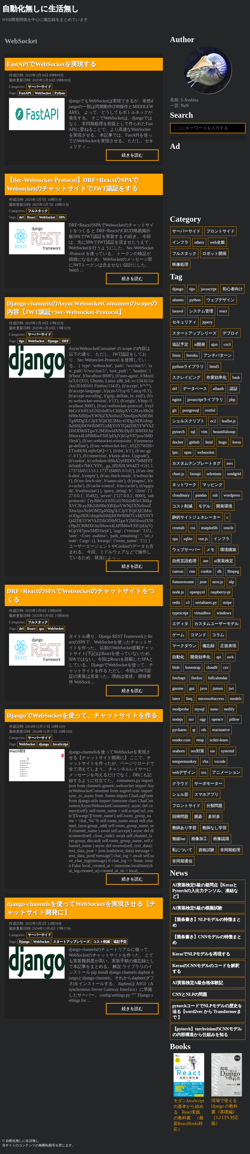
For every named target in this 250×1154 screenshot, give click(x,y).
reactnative (221, 729)
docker (177, 442)
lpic (175, 452)
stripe (227, 602)
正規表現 (228, 645)
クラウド (180, 783)
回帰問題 (180, 816)
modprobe (180, 709)
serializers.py (206, 602)
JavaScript (60, 744)
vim (204, 431)
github (194, 442)
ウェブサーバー (186, 549)
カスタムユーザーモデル (216, 623)
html (209, 442)
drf (21, 217)
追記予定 (120, 941)
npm (187, 452)
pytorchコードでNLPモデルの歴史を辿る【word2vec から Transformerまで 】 (207, 1011)
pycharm (179, 729)
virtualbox (202, 613)
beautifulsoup (224, 431)
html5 (214, 366)
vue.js (203, 538)
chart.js (178, 473)
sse (212, 751)
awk (230, 657)
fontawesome (183, 581)
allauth (218, 388)
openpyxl (197, 592)
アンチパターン (217, 355)
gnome (177, 688)
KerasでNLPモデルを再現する (201, 954)
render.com (181, 740)
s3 (187, 602)
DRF (65, 341)
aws (229, 463)
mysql (199, 709)
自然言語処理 (184, 561)
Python (59, 93)
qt (193, 729)
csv (225, 667)
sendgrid (234, 473)
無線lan (178, 838)
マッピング (212, 484)
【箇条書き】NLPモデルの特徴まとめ (206, 922)
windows (224, 613)
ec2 (213, 421)
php (232, 399)
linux (176, 355)
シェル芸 (180, 794)
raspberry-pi (221, 592)
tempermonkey (184, 761)
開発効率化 (200, 657)
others (199, 242)
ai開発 (199, 344)
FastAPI (25, 93)
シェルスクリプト (188, 421)
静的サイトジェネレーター (196, 517)
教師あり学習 (184, 827)
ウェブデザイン (220, 300)
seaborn (178, 751)
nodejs (177, 719)
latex (176, 698)
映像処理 (180, 264)
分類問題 (214, 805)
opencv (217, 719)
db (219, 571)
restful (210, 410)
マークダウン (184, 645)
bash (236, 377)
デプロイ (230, 333)
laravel (177, 311)
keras (236, 442)
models (235, 698)
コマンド (198, 635)
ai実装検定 (223, 561)
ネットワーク (184, 484)
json (203, 581)
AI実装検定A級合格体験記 (197, 982)
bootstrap (192, 667)
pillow (234, 719)
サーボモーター (208, 783)
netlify (229, 709)
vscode (219, 761)
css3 (227, 344)
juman (218, 688)
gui (191, 688)
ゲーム (178, 635)
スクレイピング (186, 377)
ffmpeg (233, 571)
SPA (62, 217)
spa (41, 628)
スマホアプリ (206, 794)
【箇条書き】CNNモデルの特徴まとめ (206, 939)
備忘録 (208, 645)
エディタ (180, 623)
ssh (215, 495)
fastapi (195, 473)
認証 (234, 388)
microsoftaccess (211, 698)
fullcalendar (217, 678)
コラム (218, 635)
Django (53, 341)
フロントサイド (220, 231)
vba (205, 761)
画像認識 (221, 838)
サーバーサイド (39, 86)
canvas (177, 571)
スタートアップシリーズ (71, 941)
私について (182, 850)
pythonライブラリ (187, 366)
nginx (176, 399)
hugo (222, 442)
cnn (192, 571)
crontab (178, 527)
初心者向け (232, 289)
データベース (195, 388)
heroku (192, 355)
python (194, 300)
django (44, 744)
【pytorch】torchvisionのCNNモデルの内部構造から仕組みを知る (207, 1031)
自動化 (178, 657)
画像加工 (199, 838)
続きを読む (132, 155)
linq (189, 698)
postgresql (190, 410)
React (31, 217)
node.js (178, 592)
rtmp (200, 740)
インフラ (180, 242)
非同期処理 (230, 850)
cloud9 (211, 667)
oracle (228, 527)
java (203, 688)
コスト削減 (101, 941)
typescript (180, 613)
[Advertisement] (207, 182)
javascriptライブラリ (205, 399)
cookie (206, 571)
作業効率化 (216, 377)
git (174, 410)
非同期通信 (182, 861)
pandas (201, 495)
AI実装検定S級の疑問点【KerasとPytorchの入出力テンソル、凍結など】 (205, 891)
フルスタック (38, 211)
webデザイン (183, 772)
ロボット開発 (214, 253)
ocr (191, 719)
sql (192, 431)
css (192, 527)
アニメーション (226, 772)
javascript (209, 289)
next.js (217, 581)
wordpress (231, 495)
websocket (205, 452)
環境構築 (228, 549)
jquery (207, 322)
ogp (203, 719)
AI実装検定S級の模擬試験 (197, 908)
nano (214, 709)
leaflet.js (229, 421)
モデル (204, 506)
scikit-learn (219, 740)
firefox (196, 678)
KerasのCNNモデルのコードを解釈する (206, 968)
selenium (214, 473)
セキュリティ (184, 322)
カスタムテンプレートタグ (196, 463)
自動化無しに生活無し (40, 8)
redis (176, 602)
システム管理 (201, 311)
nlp (231, 581)
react (223, 311)
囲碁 (198, 816)
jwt (231, 688)
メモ (210, 549)
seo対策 (197, 751)
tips (21, 341)
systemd (227, 751)
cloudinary (180, 495)
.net (205, 561)
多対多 (214, 816)
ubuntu (177, 300)
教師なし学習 (214, 827)
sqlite (188, 538)
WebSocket (43, 93)
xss (203, 772)
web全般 (217, 242)
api (218, 657)
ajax (214, 344)
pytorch (178, 431)
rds (203, 729)
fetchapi (178, 678)
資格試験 (206, 850)
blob (175, 667)
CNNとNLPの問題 (189, 994)
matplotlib (209, 527)
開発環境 (224, 506)
